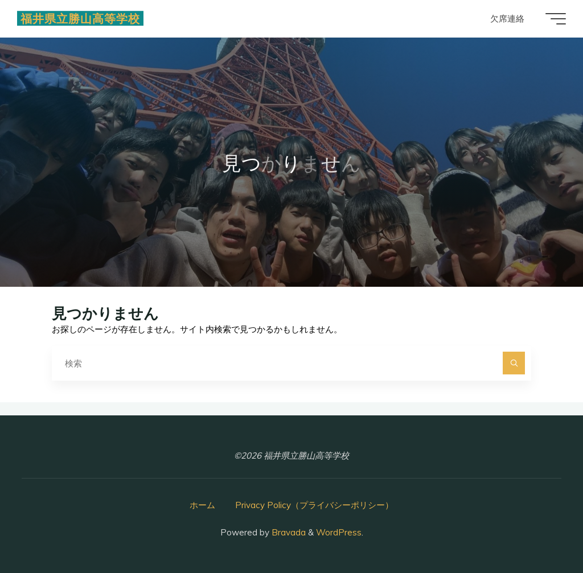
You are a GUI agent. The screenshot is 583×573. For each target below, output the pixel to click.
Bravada (287, 532)
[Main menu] (555, 18)
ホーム (202, 505)
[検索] (514, 363)
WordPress (339, 532)
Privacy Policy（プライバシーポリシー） (314, 505)
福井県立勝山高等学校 (80, 18)
